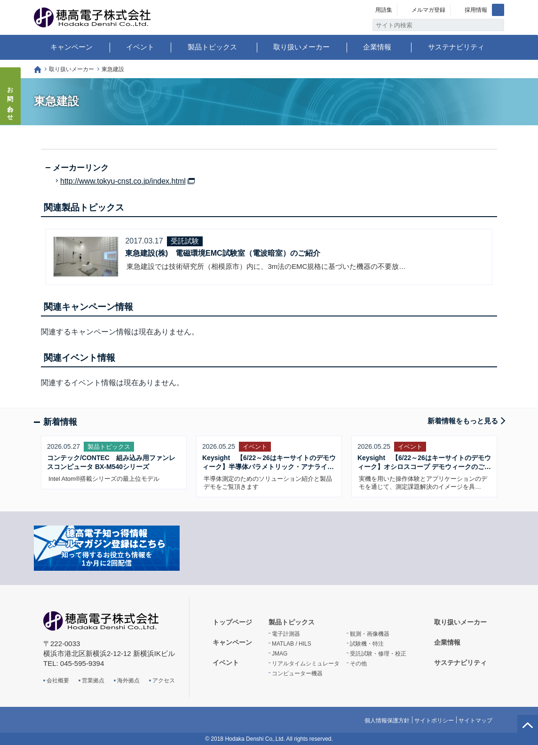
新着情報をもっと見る (462, 420)
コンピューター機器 (297, 673)
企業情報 (377, 47)
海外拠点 (128, 680)
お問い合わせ (10, 101)
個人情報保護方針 (387, 720)
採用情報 (476, 10)
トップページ (37, 69)
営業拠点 (93, 680)
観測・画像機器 (369, 634)
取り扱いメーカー (301, 47)
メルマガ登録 (428, 10)
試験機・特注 (367, 643)
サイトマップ (475, 720)
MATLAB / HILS (291, 643)
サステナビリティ (456, 47)
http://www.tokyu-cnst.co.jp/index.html (123, 181)
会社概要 (58, 680)
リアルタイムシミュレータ (306, 663)
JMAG (279, 653)
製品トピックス (212, 47)
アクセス (163, 680)
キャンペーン (71, 47)
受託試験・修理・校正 (378, 653)
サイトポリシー (434, 720)
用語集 (383, 10)
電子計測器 (286, 634)
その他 (358, 663)
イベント (140, 47)
